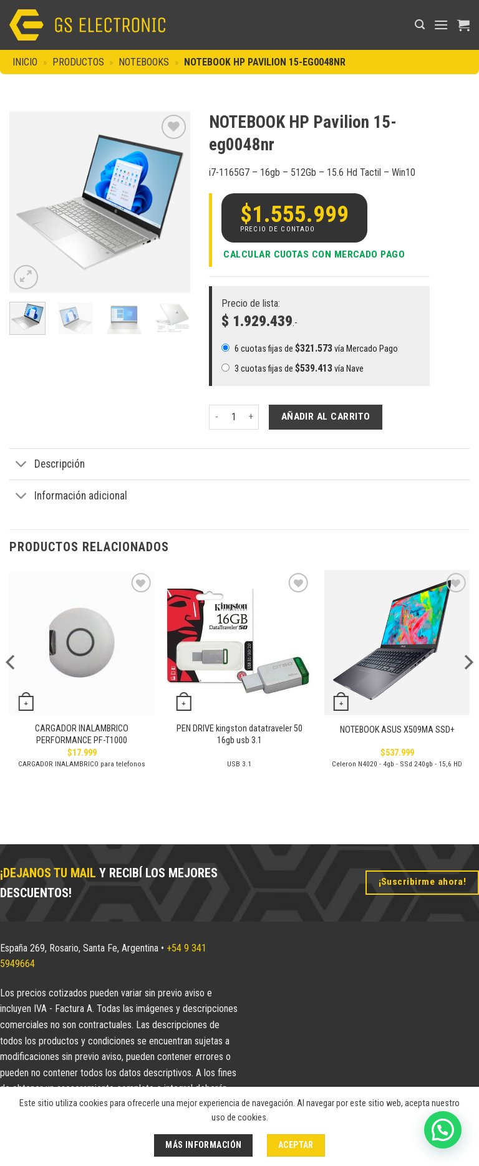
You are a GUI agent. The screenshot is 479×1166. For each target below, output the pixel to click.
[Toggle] (21, 465)
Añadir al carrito (325, 416)
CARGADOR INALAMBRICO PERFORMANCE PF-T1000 (81, 734)
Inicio (24, 62)
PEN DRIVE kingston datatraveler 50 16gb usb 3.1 (239, 734)
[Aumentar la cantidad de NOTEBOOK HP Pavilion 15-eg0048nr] (251, 417)
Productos (78, 62)
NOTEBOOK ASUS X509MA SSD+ (397, 730)
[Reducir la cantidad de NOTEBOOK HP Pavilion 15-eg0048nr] (216, 417)
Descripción (47, 465)
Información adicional (68, 496)
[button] (420, 24)
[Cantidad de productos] (234, 417)
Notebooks (144, 62)
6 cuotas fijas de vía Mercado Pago (309, 348)
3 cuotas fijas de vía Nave (292, 368)
